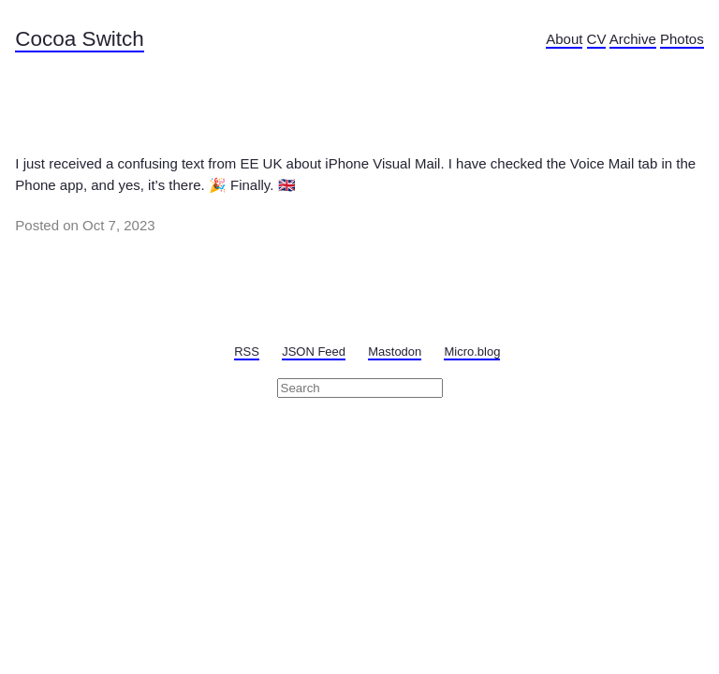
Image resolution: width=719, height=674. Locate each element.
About (564, 39)
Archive (632, 39)
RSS (246, 351)
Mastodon (394, 351)
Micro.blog (472, 351)
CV (597, 39)
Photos (682, 39)
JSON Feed (313, 351)
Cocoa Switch (79, 39)
